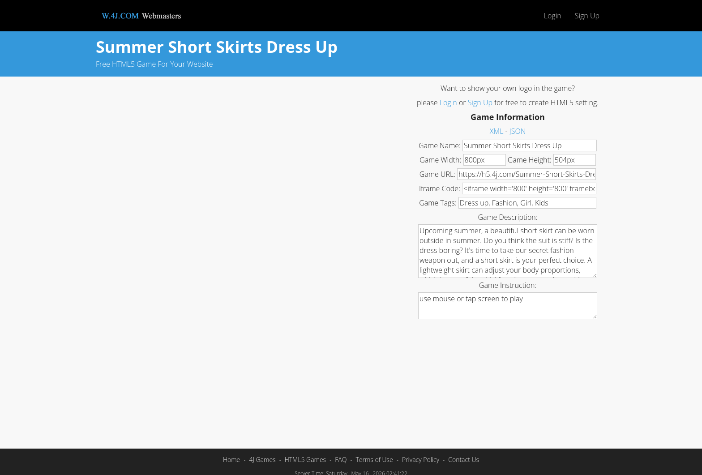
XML (497, 131)
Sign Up (587, 16)
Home (231, 459)
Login (552, 16)
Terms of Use (374, 459)
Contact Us (463, 459)
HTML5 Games (305, 459)
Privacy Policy (420, 459)
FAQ (341, 459)
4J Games (262, 459)
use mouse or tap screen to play (507, 305)
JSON (517, 131)
